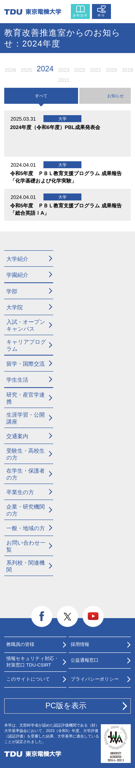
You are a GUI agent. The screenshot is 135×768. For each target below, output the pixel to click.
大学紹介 (17, 259)
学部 (11, 291)
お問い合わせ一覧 (26, 546)
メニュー (122, 10)
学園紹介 (17, 275)
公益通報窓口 (85, 660)
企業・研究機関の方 (25, 510)
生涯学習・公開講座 (25, 418)
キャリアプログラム (26, 345)
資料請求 (80, 15)
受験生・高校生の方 (25, 454)
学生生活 (17, 380)
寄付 (101, 15)
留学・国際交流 (25, 364)
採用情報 (80, 644)
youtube (93, 616)
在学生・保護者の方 (25, 474)
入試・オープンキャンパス (25, 325)
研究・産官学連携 (25, 398)
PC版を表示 (65, 705)
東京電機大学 (32, 753)
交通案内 (17, 436)
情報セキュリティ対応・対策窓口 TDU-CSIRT (32, 662)
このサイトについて (28, 679)
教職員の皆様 (20, 644)
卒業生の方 (20, 492)
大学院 (14, 307)
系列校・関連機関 (25, 566)
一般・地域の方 (25, 528)
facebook (42, 616)
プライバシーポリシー (95, 679)
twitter (67, 616)
